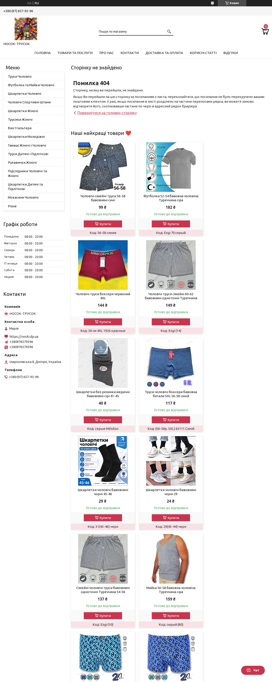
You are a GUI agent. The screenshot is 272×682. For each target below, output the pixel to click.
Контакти (129, 53)
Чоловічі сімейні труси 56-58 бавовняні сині (102, 198)
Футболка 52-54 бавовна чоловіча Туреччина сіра (169, 198)
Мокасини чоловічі (22, 654)
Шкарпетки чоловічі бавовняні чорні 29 (170, 394)
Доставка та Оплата (164, 53)
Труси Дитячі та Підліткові (28, 630)
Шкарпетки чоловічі (23, 593)
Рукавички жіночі (21, 611)
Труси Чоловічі (20, 76)
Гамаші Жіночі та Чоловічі (27, 581)
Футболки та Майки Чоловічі (31, 85)
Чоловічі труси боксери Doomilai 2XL (237, 492)
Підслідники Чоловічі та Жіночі (27, 173)
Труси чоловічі (18, 575)
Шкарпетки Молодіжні (26, 136)
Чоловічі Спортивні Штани (29, 102)
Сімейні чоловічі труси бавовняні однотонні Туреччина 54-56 (237, 394)
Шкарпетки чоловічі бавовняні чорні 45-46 (102, 394)
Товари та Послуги (75, 53)
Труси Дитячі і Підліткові (28, 154)
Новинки (82, 593)
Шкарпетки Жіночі (23, 111)
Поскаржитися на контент (128, 677)
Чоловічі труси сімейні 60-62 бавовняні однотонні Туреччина (102, 296)
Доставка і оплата (157, 575)
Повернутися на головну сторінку (107, 113)
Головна (42, 53)
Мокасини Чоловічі (23, 197)
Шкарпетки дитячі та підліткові (33, 636)
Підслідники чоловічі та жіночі (31, 648)
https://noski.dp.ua (23, 336)
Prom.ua (158, 673)
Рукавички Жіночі (22, 162)
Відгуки (230, 53)
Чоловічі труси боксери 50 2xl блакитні (169, 492)
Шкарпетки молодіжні (25, 623)
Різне (12, 206)
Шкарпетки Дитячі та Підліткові (25, 186)
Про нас (106, 53)
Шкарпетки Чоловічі (24, 93)
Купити (105, 224)
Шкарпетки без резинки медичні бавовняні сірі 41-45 (170, 296)
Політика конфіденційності (166, 677)
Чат (253, 670)
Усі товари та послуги (247, 536)
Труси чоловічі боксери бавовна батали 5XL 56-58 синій (237, 296)
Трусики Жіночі (20, 119)
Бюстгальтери (20, 128)
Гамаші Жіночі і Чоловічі (27, 145)
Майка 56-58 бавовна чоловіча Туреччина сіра (102, 492)
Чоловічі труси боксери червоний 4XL (237, 198)
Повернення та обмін (159, 581)
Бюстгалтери (18, 617)
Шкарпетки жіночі (21, 599)
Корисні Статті (203, 53)
